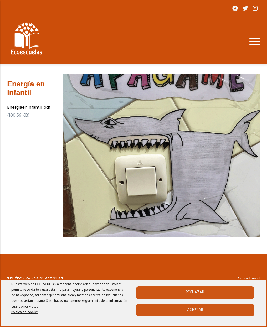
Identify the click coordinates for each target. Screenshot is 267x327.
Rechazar (195, 292)
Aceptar (195, 310)
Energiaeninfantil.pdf (29, 107)
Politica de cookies (24, 312)
